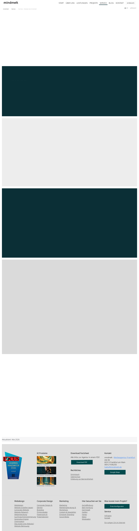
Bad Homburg (87, 507)
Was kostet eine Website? (24, 524)
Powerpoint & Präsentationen (42, 515)
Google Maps (115, 471)
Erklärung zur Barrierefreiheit (82, 479)
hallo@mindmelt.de (112, 466)
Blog (111, 3)
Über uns (70, 3)
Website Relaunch (21, 512)
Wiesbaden (86, 519)
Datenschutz (75, 476)
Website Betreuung (21, 526)
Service (103, 3)
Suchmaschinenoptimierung (25, 517)
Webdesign (18, 505)
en (127, 8)
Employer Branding (66, 514)
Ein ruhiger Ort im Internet (114, 522)
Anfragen (107, 515)
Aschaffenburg (87, 505)
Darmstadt (86, 510)
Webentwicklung (20, 514)
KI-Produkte (130, 3)
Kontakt (120, 3)
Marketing (63, 505)
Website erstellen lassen (23, 507)
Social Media (64, 517)
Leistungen (82, 3)
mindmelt (6, 9)
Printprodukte (42, 512)
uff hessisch (133, 8)
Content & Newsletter (67, 512)
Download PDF (82, 462)
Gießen (84, 512)
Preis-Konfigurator (117, 506)
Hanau (84, 514)
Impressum (75, 474)
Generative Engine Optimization (21, 520)
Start (61, 3)
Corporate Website (21, 510)
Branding (40, 510)
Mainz (84, 517)
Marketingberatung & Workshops (67, 508)
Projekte (94, 3)
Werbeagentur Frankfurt (123, 457)
